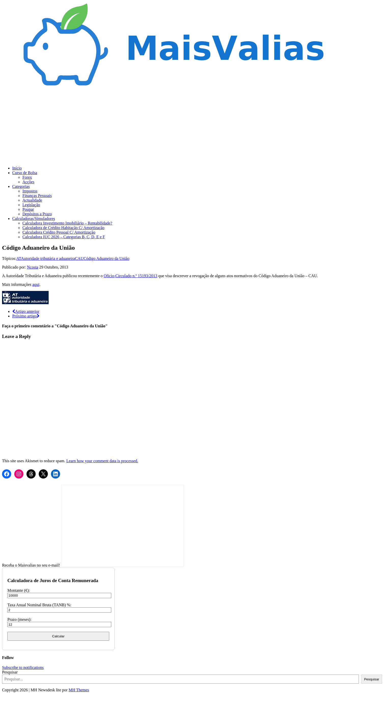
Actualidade (32, 200)
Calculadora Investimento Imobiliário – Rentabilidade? (67, 223)
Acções (28, 182)
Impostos (29, 191)
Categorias (21, 186)
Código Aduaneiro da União (106, 258)
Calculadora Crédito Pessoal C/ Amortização (58, 232)
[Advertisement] (192, 126)
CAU (79, 258)
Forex (27, 177)
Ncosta (32, 267)
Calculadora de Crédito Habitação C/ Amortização (63, 228)
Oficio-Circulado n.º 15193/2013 (130, 276)
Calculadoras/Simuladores (33, 218)
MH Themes (78, 690)
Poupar (28, 209)
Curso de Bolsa (24, 173)
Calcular (58, 636)
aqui (35, 284)
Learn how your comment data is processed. (102, 461)
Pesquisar (10, 672)
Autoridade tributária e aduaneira (48, 258)
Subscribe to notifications (23, 667)
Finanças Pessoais (37, 195)
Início (17, 168)
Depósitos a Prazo (37, 214)
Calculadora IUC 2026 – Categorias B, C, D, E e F (63, 237)
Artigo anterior (25, 311)
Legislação (31, 205)
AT (18, 258)
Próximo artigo (25, 316)
